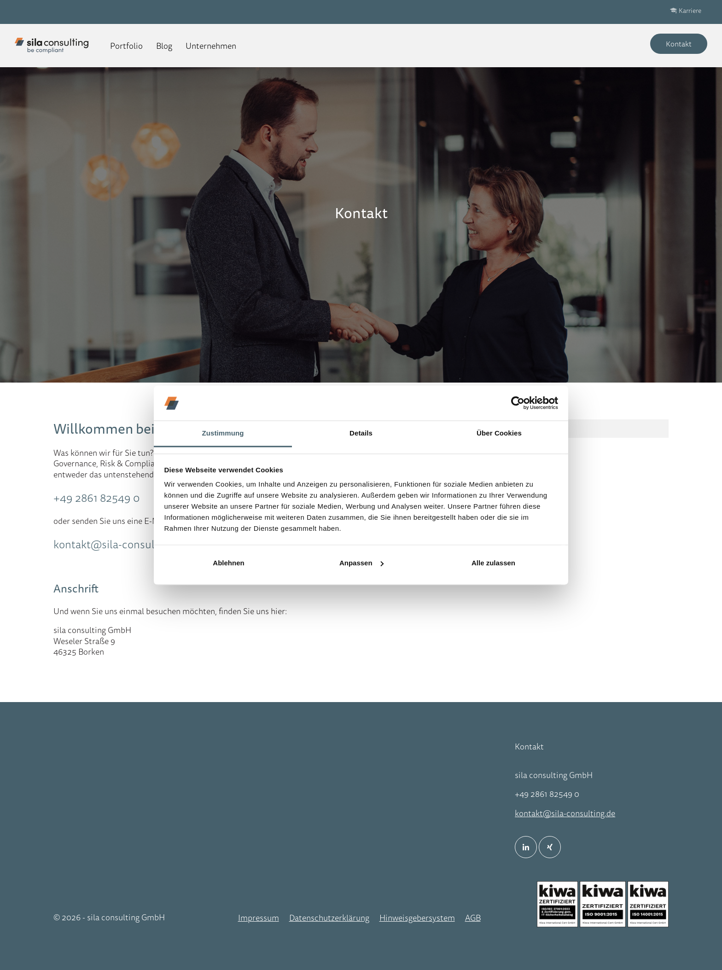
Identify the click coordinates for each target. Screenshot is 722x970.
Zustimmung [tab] (223, 433)
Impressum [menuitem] (258, 917)
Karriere (690, 11)
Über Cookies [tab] (499, 433)
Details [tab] (361, 433)
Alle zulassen (493, 563)
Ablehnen (228, 563)
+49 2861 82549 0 (96, 497)
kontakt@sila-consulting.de (120, 544)
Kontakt (679, 44)
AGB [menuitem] (473, 917)
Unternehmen (211, 45)
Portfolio (126, 45)
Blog (164, 45)
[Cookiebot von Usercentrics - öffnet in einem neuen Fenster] (517, 403)
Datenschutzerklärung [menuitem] (329, 917)
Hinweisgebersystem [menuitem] (417, 917)
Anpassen (361, 563)
